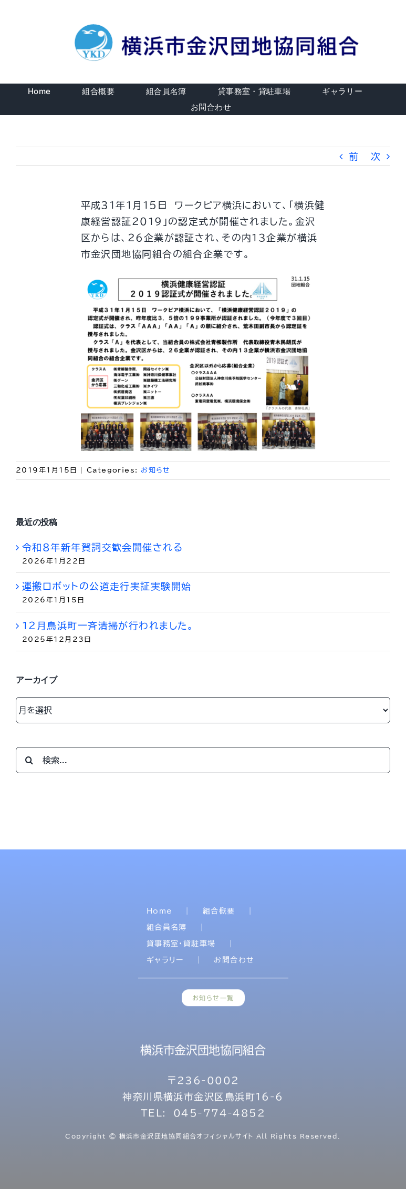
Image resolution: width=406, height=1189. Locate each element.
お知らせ (156, 470)
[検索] (29, 760)
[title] (218, 25)
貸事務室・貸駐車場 (181, 945)
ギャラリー (165, 962)
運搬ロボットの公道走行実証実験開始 (106, 586)
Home (160, 913)
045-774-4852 (219, 1115)
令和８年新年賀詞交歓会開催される (102, 547)
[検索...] (203, 760)
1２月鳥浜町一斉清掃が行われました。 (108, 625)
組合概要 (219, 913)
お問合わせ (234, 962)
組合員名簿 (167, 929)
